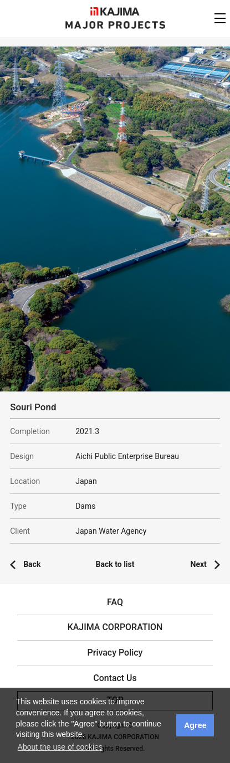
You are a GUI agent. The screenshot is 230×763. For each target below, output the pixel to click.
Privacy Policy (115, 652)
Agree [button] (195, 725)
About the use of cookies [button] (60, 747)
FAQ (115, 602)
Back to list (115, 564)
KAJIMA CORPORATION (115, 11)
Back (31, 564)
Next (199, 564)
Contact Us (115, 678)
